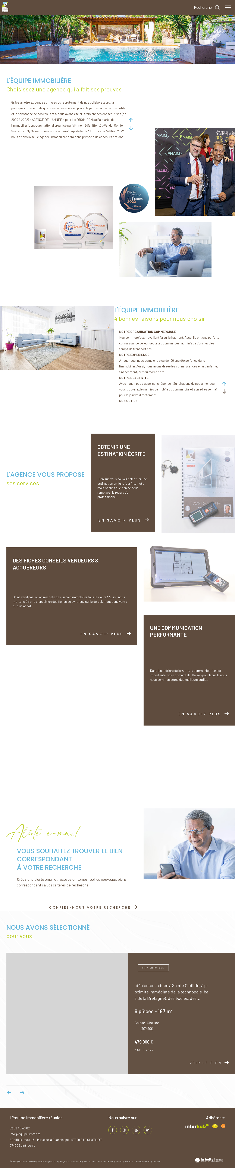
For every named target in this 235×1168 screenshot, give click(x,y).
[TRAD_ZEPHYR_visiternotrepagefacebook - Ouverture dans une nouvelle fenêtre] (112, 1130)
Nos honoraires (75, 1161)
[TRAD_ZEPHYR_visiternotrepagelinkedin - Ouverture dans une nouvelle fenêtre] (148, 1130)
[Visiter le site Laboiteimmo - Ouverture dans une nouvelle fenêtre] (208, 1160)
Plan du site (89, 1161)
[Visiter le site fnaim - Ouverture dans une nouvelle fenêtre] (215, 1126)
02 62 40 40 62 (20, 1128)
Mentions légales (106, 1161)
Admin (119, 1161)
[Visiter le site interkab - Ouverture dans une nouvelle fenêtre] (197, 1126)
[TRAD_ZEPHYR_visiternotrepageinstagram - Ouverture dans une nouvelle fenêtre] (124, 1130)
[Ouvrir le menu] (228, 7)
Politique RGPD (143, 1161)
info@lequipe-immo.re (25, 1134)
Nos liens (129, 1161)
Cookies (156, 1161)
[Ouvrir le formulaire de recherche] (207, 7)
